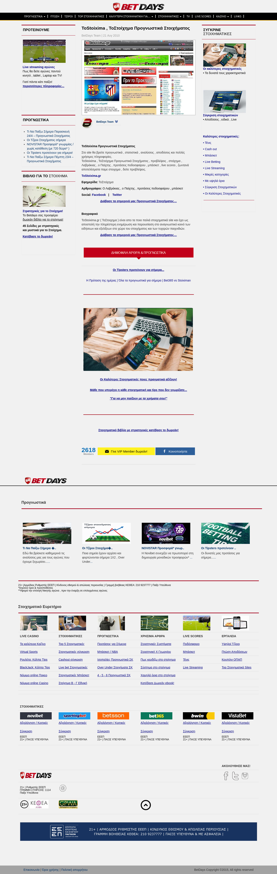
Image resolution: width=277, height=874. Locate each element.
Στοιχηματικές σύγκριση (74, 651)
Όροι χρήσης (50, 869)
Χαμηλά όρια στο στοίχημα (158, 675)
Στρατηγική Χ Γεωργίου (156, 651)
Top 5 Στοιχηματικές (71, 644)
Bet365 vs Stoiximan (177, 280)
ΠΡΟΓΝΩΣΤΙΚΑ (34, 16)
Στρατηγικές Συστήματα (156, 644)
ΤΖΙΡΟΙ (68, 16)
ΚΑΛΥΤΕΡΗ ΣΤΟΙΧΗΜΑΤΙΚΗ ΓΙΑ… (131, 16)
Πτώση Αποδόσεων (234, 651)
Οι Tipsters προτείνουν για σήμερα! (50, 152)
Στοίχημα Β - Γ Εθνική (73, 683)
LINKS (237, 16)
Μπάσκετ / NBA (107, 651)
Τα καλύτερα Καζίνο (33, 644)
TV (188, 16)
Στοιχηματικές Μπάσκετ (74, 675)
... (49, 561)
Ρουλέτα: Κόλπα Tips (33, 659)
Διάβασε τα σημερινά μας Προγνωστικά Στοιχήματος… (138, 201)
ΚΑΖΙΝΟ (222, 16)
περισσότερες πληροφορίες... (43, 86)
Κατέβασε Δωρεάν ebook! (157, 683)
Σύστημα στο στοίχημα (155, 667)
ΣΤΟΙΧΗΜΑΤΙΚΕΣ (169, 16)
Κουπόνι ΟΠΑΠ (232, 659)
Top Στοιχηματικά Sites (236, 667)
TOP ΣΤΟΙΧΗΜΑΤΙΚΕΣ (91, 16)
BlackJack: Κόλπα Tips (35, 667)
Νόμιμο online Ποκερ (33, 675)
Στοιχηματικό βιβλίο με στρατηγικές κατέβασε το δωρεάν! (139, 430)
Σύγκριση (26, 731)
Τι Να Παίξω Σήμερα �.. (39, 548)
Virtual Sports (29, 651)
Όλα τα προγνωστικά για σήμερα (140, 280)
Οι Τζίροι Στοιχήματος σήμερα (46, 140)
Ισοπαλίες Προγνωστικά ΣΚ (115, 659)
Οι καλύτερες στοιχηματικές (222, 68)
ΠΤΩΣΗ (54, 16)
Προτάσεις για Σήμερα (111, 644)
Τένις (186, 659)
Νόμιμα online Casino (34, 683)
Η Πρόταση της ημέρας (101, 280)
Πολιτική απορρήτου (74, 869)
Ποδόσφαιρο (191, 644)
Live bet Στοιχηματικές (73, 667)
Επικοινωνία (32, 869)
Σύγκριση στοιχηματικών (220, 115)
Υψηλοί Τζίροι (231, 644)
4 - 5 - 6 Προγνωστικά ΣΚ (114, 675)
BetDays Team (105, 121)
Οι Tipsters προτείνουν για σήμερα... (138, 270)
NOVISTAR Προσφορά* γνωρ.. (163, 548)
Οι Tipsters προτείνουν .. (218, 548)
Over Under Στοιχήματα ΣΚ (115, 667)
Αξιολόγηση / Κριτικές (34, 722)
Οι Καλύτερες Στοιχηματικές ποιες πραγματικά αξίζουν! (138, 379)
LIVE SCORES (203, 16)
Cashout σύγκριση (71, 659)
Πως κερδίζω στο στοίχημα (158, 659)
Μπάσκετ (189, 651)
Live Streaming (193, 667)
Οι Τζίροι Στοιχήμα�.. (97, 548)
